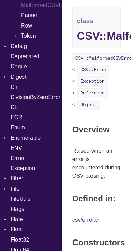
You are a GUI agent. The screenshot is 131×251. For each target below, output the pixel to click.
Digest (18, 77)
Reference (92, 93)
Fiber (16, 178)
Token (28, 36)
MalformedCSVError (41, 5)
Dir (13, 87)
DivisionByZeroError (35, 97)
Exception (22, 168)
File (15, 189)
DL (13, 107)
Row (26, 26)
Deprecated (24, 56)
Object (88, 104)
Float (16, 229)
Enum (17, 127)
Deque (18, 66)
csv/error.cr (86, 220)
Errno (17, 158)
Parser (29, 15)
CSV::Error (93, 70)
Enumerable (25, 138)
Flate (16, 219)
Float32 (19, 240)
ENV (16, 148)
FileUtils (20, 199)
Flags (17, 209)
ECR (16, 117)
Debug (18, 46)
